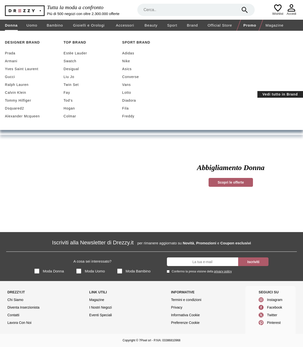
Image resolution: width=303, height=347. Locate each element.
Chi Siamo (15, 300)
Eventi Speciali (100, 315)
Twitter (272, 315)
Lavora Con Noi (19, 323)
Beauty (151, 25)
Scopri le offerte (231, 182)
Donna (11, 25)
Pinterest (274, 323)
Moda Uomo (90, 271)
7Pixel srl (145, 340)
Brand (192, 25)
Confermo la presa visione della (201, 271)
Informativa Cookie (185, 315)
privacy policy (223, 271)
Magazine (275, 25)
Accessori (125, 25)
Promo (249, 25)
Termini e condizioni (186, 300)
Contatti (13, 315)
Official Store (220, 25)
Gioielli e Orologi (89, 25)
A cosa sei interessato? (92, 261)
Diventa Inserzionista (23, 307)
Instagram (274, 300)
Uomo (31, 25)
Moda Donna (49, 271)
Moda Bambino (134, 271)
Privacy (176, 307)
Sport (172, 25)
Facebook (274, 307)
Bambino (55, 25)
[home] (4, 35)
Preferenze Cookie (185, 323)
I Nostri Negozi (100, 307)
